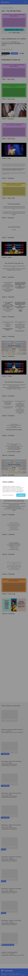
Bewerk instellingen (8, 495)
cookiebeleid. (19, 491)
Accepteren (21, 495)
